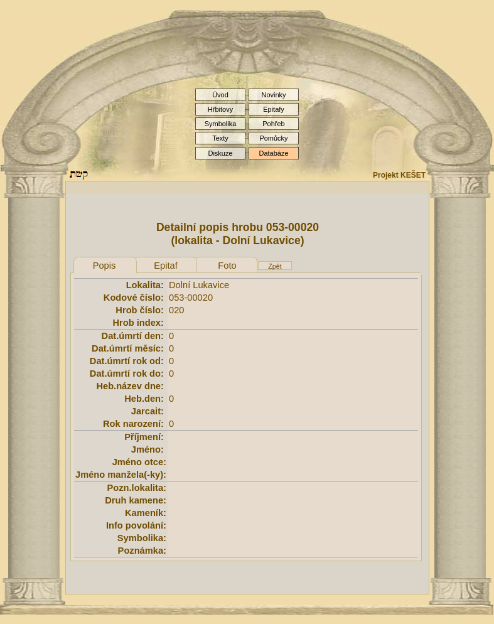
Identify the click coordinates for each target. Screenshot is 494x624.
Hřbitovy (220, 109)
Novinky (273, 95)
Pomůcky (273, 138)
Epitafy (273, 109)
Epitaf (165, 266)
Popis (104, 266)
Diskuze (220, 153)
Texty (220, 138)
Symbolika (221, 123)
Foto (227, 266)
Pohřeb (273, 123)
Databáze (273, 153)
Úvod (220, 95)
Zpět (274, 266)
